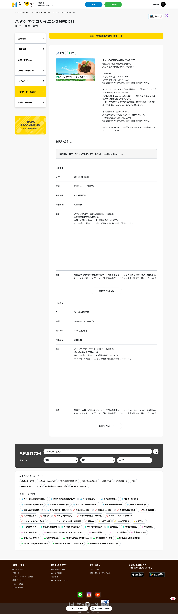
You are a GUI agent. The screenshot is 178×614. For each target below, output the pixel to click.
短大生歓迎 (112, 527)
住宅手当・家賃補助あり (32, 505)
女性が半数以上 (51, 538)
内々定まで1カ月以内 (70, 527)
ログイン (93, 4)
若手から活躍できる (30, 538)
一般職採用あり (28, 527)
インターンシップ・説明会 (22, 576)
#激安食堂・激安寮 (27, 481)
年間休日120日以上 (82, 510)
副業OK (89, 521)
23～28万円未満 (121, 521)
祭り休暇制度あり (109, 499)
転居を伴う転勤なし (63, 516)
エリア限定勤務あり (94, 527)
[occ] (97, 460)
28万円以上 (139, 521)
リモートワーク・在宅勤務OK (119, 516)
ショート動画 (17, 584)
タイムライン (24, 81)
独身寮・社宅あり (130, 499)
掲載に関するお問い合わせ (100, 573)
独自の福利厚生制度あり (58, 510)
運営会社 (54, 576)
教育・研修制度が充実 (112, 505)
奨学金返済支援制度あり (32, 510)
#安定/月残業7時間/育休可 (68, 481)
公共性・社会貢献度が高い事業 (34, 544)
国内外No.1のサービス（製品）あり (68, 544)
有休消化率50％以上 (126, 510)
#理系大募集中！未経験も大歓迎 (56, 486)
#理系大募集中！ (121, 481)
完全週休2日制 (147, 510)
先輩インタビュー (26, 59)
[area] (134, 460)
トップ (17, 12)
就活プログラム (18, 580)
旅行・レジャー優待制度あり (85, 505)
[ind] (61, 460)
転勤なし (45, 516)
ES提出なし (148, 527)
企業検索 (24, 12)
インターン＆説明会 (101, 608)
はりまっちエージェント (60, 580)
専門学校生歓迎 (130, 527)
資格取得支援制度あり (137, 505)
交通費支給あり (138, 532)
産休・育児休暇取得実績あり (33, 499)
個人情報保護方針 (58, 569)
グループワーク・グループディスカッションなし (64, 532)
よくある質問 (56, 573)
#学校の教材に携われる (90, 481)
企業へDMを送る (25, 102)
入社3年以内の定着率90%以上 (76, 538)
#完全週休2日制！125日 (79, 486)
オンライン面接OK (118, 532)
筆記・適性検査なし (30, 532)
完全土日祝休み (28, 516)
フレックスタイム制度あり (33, 521)
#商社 (134, 481)
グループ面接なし (97, 532)
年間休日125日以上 (104, 510)
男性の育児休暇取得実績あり (63, 499)
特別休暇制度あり (88, 499)
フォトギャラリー (26, 70)
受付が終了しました (106, 291)
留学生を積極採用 (48, 527)
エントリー (77, 608)
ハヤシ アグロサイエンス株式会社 (40, 12)
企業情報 (22, 38)
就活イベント (17, 569)
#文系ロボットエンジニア (47, 481)
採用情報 (22, 49)
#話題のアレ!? (107, 481)
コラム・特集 (17, 587)
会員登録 (113, 4)
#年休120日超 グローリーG (31, 486)
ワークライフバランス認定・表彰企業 (65, 521)
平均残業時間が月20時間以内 (89, 516)
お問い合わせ (95, 569)
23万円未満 (104, 521)
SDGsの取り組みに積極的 (128, 538)
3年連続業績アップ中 (102, 538)
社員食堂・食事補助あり (58, 505)
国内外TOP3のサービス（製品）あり (103, 544)
